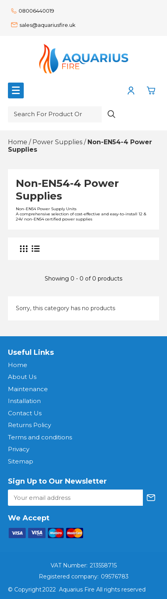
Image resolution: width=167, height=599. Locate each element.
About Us (22, 376)
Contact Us (25, 413)
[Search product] (111, 114)
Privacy (18, 449)
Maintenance (28, 389)
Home (17, 365)
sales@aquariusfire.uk (43, 25)
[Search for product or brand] (55, 114)
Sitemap (20, 461)
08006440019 (32, 11)
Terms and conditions (40, 437)
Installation (24, 401)
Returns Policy (29, 425)
